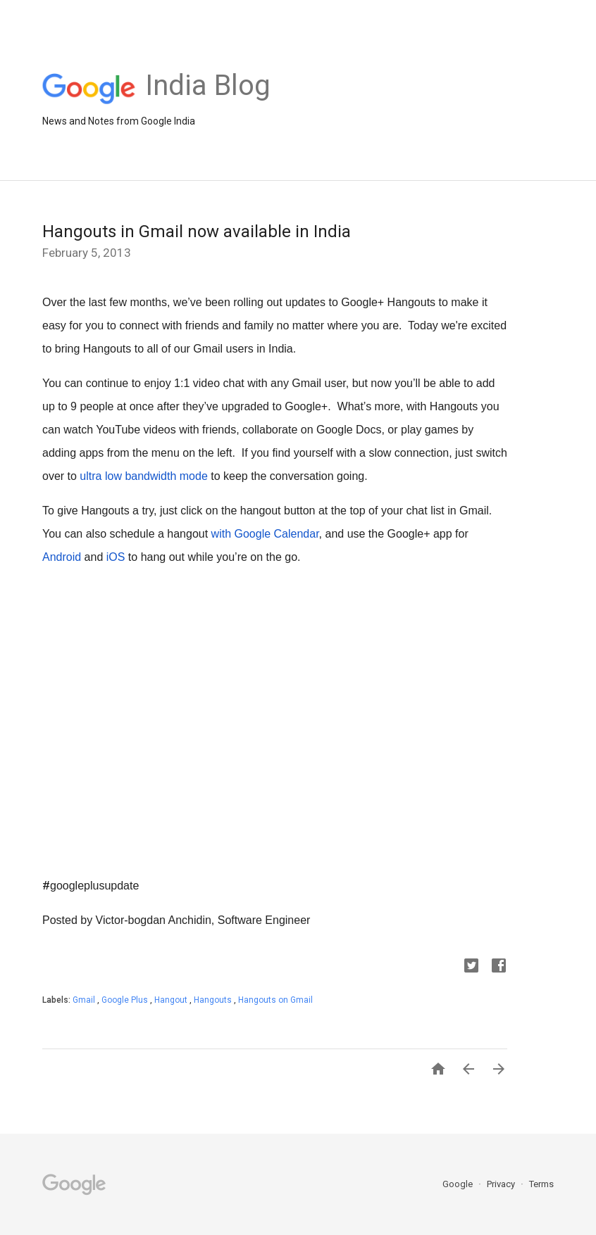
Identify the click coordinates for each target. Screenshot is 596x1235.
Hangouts (214, 1000)
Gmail (85, 1000)
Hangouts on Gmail (275, 1000)
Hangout (172, 1000)
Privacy (502, 1184)
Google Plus (125, 1000)
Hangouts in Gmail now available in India (196, 231)
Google (458, 1184)
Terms (541, 1184)
